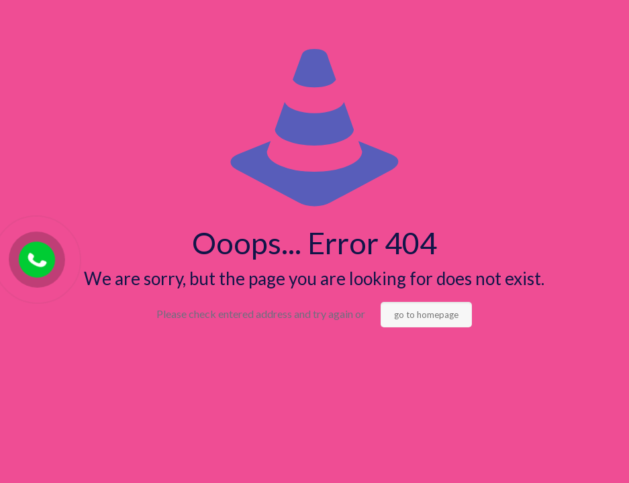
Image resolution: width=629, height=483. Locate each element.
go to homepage (426, 314)
